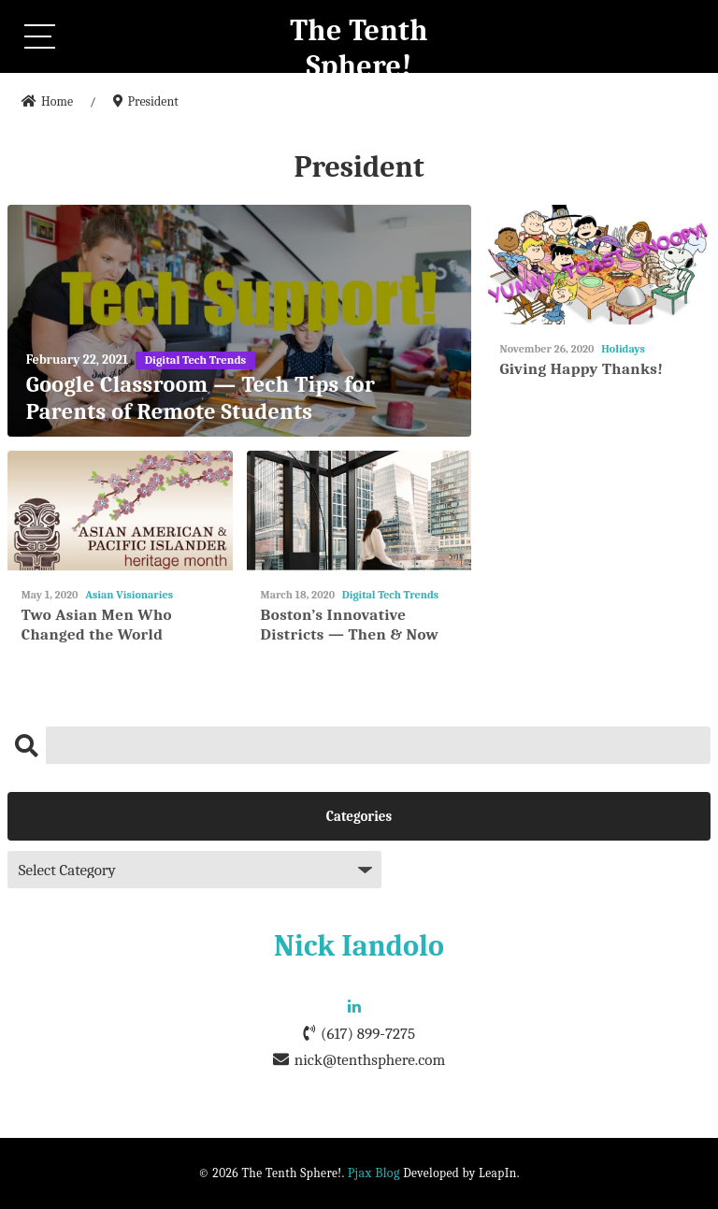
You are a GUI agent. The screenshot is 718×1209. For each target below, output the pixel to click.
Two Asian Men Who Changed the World (97, 624)
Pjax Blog (374, 1173)
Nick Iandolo (359, 945)
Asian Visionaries (129, 594)
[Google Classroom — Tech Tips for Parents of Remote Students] (239, 321)
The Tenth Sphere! (359, 48)
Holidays (623, 348)
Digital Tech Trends (390, 594)
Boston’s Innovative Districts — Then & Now (350, 624)
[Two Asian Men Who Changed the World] (120, 511)
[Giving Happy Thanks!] (598, 265)
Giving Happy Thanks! (581, 369)
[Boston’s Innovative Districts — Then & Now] (359, 511)
